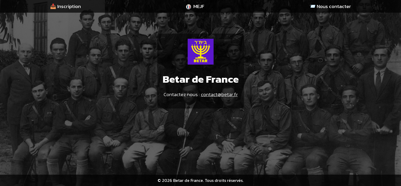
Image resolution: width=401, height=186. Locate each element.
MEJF (195, 6)
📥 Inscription (65, 6)
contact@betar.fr (219, 94)
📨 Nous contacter (330, 6)
